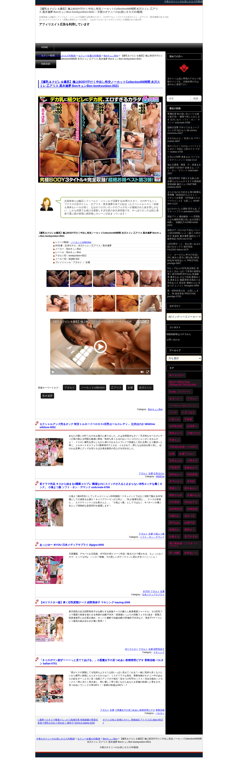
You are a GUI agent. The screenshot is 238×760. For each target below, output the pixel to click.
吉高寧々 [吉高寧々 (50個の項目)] (192, 426)
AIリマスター (131, 649)
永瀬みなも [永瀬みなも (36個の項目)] (193, 495)
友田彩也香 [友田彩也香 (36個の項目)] (175, 426)
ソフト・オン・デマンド (152, 537)
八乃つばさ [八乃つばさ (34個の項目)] (188, 412)
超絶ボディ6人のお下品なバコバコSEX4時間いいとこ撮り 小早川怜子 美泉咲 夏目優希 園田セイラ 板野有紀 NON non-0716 (183, 234)
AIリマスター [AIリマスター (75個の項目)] (177, 375)
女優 (130, 387)
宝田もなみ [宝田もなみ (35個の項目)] (175, 460)
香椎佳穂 (160, 710)
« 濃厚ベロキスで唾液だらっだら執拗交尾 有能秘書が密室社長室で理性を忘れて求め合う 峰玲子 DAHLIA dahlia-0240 (68, 721)
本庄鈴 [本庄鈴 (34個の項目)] (191, 481)
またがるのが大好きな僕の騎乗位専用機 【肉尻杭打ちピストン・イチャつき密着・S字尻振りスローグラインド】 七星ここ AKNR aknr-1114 (184, 198)
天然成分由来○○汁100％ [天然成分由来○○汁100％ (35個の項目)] (183, 446)
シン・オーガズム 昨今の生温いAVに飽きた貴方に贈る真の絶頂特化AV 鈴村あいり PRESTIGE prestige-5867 (183, 259)
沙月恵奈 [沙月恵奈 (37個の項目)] (174, 501)
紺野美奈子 (159, 649)
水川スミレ (145, 387)
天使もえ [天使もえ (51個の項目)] (174, 439)
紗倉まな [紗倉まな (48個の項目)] (174, 536)
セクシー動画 (66, 47)
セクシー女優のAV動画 (89, 55)
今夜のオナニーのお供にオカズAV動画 (56, 55)
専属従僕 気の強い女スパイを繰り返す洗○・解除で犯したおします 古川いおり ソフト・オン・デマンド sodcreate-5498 (183, 118)
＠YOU (146, 591)
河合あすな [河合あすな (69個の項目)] (190, 501)
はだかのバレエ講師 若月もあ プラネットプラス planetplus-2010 (183, 210)
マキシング (159, 652)
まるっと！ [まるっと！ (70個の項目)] (175, 398)
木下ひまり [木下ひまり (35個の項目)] (175, 481)
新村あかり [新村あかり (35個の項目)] (175, 474)
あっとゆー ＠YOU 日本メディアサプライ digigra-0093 (72, 544)
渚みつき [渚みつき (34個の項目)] (189, 515)
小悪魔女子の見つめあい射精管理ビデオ (135, 710)
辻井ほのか (159, 473)
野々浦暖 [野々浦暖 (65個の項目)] (174, 552)
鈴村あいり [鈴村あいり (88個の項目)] (190, 552)
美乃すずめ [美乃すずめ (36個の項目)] (190, 536)
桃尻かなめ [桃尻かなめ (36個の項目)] (175, 495)
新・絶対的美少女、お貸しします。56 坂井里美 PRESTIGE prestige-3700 (183, 293)
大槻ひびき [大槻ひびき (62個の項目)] (193, 433)
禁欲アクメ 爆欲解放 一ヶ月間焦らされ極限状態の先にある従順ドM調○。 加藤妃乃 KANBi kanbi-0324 (184, 221)
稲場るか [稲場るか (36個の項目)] (174, 529)
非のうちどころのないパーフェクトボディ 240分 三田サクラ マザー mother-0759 (184, 149)
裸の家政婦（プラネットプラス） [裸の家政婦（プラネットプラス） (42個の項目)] (183, 544)
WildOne (160, 476)
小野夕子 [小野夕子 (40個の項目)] (192, 460)
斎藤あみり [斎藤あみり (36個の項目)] (190, 467)
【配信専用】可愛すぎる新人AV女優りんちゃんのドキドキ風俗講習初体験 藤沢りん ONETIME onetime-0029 (184, 182)
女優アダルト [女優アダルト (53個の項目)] (187, 453)
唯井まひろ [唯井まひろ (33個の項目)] (175, 433)
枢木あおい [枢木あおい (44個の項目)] (190, 488)
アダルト (69, 387)
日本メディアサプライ (153, 594)
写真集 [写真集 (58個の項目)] (188, 419)
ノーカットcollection (81, 242)
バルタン (160, 713)
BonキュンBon (111, 55)
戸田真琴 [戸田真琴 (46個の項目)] (174, 467)
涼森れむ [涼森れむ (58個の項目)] (174, 515)
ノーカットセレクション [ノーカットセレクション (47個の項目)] (183, 405)
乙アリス (116, 387)
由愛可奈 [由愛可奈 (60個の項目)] (189, 522)
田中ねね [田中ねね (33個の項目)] (174, 522)
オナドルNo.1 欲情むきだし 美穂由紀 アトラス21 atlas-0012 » (133, 721)
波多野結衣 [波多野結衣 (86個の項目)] (175, 508)
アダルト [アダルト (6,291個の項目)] (192, 398)
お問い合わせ (173, 339)
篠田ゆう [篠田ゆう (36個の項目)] (189, 529)
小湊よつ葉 (159, 534)
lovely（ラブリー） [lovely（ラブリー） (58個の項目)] (180, 391)
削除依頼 (90, 47)
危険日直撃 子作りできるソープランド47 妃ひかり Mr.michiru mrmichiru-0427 (183, 130)
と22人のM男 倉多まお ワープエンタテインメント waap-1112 (183, 158)
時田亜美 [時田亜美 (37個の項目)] (192, 474)
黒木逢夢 (47, 395)
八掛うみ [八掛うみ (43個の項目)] (174, 419)
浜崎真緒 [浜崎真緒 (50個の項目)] (192, 508)
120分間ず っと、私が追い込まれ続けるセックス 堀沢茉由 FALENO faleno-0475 (184, 247)
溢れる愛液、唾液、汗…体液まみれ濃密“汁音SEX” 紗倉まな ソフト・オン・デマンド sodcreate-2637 (184, 169)
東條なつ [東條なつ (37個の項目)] (174, 488)
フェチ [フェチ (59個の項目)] (173, 412)
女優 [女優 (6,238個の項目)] (171, 453)
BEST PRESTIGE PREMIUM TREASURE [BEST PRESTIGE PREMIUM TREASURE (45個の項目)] (182, 383)
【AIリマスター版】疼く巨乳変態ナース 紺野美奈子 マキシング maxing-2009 (85, 602)
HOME (44, 47)
